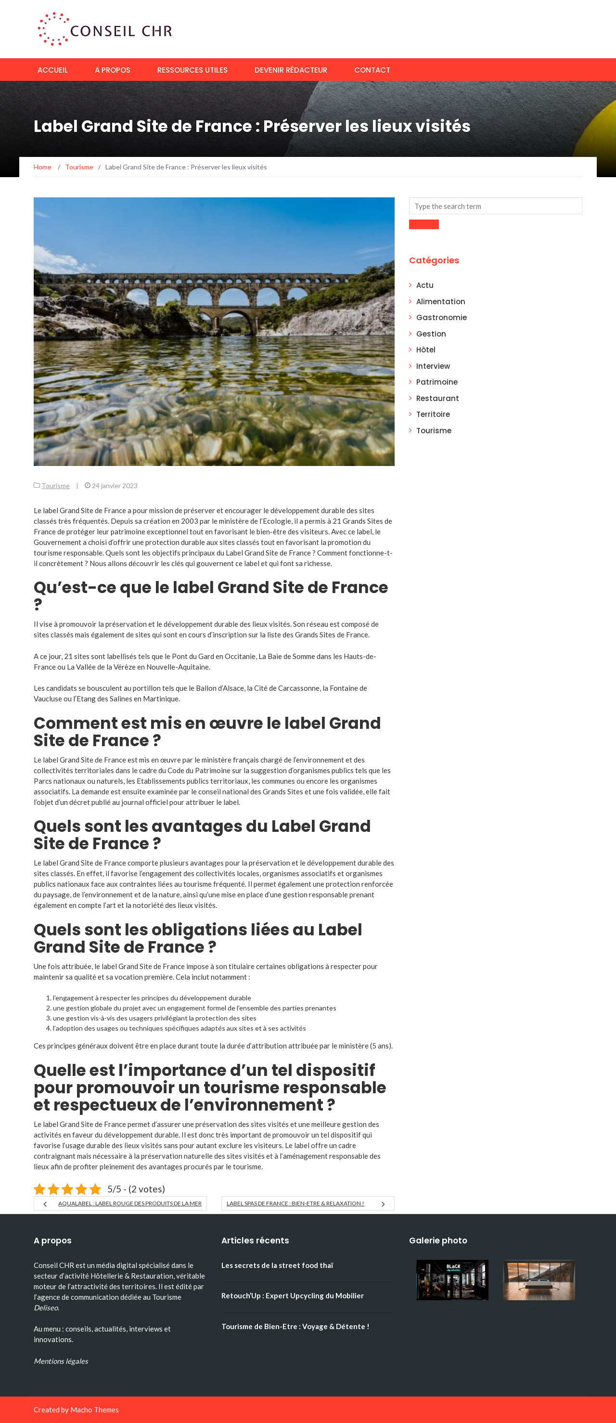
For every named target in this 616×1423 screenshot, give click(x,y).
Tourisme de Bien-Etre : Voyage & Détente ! (295, 1326)
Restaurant (437, 398)
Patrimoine (437, 382)
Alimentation (440, 302)
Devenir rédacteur (291, 70)
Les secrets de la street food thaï (277, 1265)
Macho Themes (94, 1409)
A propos (112, 70)
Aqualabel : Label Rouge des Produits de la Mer (130, 1203)
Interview (433, 366)
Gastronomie (441, 317)
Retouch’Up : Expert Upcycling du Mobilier (292, 1295)
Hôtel (426, 350)
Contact (372, 70)
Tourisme (55, 485)
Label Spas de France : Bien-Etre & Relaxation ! (295, 1203)
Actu (425, 285)
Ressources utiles (192, 70)
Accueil (53, 70)
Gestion (431, 334)
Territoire (433, 414)
